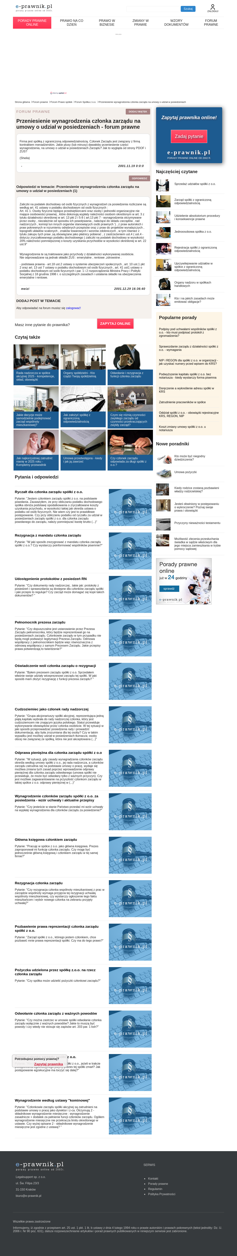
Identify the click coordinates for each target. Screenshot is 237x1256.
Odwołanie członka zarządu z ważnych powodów (56, 1013)
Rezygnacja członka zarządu (39, 883)
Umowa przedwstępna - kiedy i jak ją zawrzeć (82, 460)
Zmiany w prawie (141, 22)
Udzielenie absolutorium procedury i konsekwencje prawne (197, 217)
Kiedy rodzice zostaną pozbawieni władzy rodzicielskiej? (196, 489)
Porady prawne (158, 1183)
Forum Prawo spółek (61, 102)
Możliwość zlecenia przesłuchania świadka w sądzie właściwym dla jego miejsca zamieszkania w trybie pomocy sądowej (197, 543)
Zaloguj (212, 8)
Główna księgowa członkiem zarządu (46, 840)
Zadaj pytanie (189, 136)
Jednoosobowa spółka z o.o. (193, 231)
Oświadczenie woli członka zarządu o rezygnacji (55, 666)
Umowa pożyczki (185, 472)
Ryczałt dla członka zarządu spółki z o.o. (49, 492)
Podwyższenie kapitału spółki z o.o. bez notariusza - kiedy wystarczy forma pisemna (187, 376)
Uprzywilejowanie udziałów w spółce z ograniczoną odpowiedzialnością (193, 267)
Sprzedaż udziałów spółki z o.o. (195, 184)
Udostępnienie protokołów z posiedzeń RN (51, 579)
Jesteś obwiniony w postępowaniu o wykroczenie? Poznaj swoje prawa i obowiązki (196, 507)
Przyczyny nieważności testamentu (197, 523)
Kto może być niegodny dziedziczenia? (189, 458)
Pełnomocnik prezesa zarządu (40, 622)
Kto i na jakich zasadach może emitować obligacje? (194, 300)
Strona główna (22, 102)
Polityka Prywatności (161, 1194)
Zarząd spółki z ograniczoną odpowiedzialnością (192, 201)
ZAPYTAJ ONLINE (115, 324)
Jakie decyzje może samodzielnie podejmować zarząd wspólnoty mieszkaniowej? (33, 419)
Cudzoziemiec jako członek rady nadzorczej (52, 709)
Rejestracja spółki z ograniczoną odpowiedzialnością (195, 249)
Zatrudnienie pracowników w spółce (182, 402)
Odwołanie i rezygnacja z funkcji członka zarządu (126, 374)
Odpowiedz (139, 178)
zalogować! (73, 308)
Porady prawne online (32, 22)
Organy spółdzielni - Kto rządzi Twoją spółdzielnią (79, 374)
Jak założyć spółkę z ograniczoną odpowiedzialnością (76, 418)
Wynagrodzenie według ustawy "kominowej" (52, 1100)
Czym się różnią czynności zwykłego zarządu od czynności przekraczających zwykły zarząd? (128, 419)
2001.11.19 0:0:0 (131, 166)
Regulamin (155, 1189)
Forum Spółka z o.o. (85, 102)
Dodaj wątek (138, 111)
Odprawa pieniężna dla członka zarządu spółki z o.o (58, 753)
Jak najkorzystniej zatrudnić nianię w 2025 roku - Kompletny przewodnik (34, 461)
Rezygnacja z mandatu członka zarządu (48, 535)
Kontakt (153, 1178)
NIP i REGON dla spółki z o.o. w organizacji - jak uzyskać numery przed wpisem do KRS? (188, 362)
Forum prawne (211, 22)
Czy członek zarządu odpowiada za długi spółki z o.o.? (128, 461)
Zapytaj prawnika (48, 1064)
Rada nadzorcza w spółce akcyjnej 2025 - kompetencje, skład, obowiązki (35, 376)
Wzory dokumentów (176, 22)
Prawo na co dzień (71, 22)
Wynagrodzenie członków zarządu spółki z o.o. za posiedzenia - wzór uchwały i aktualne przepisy (56, 798)
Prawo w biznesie (107, 22)
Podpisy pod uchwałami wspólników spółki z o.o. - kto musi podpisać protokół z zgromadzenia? (188, 332)
